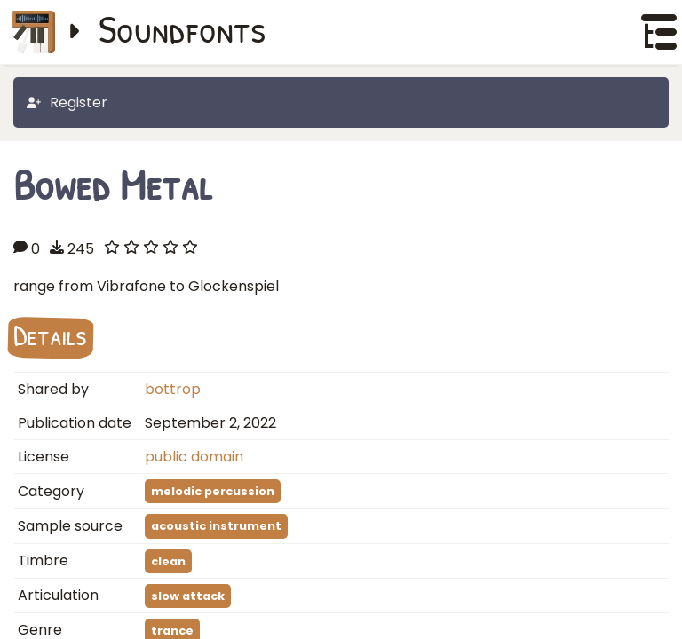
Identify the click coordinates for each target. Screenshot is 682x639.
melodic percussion (212, 491)
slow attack (188, 596)
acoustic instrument (216, 525)
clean (168, 561)
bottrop (173, 389)
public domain (194, 456)
